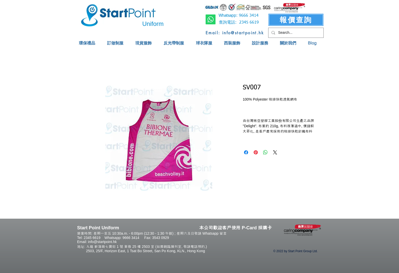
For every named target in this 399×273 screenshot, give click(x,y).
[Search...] (295, 33)
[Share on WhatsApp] (265, 152)
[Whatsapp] (211, 19)
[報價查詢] (296, 19)
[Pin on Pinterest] (256, 152)
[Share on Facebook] (246, 152)
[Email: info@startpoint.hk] (235, 33)
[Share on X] (275, 152)
